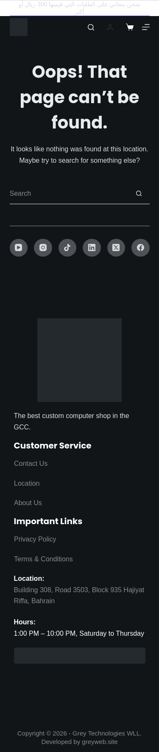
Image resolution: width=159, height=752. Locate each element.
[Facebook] (140, 248)
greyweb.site (99, 741)
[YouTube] (19, 248)
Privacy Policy (35, 539)
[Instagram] (43, 248)
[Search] (91, 27)
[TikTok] (68, 248)
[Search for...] (69, 193)
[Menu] (146, 27)
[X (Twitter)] (116, 248)
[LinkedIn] (92, 248)
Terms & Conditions (43, 559)
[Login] (110, 27)
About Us (28, 502)
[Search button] (139, 193)
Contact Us (30, 463)
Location (27, 483)
